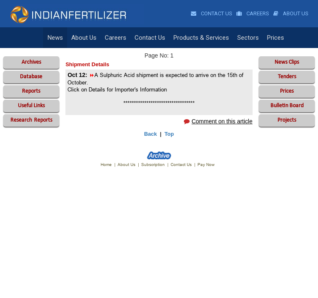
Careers (252, 13)
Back (150, 134)
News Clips (287, 62)
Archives (31, 62)
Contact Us (211, 13)
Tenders (287, 77)
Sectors (248, 37)
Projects (286, 120)
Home (106, 164)
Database (31, 77)
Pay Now (206, 164)
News (55, 37)
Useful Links (31, 106)
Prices (275, 37)
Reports (31, 91)
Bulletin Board (287, 106)
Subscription (153, 164)
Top (169, 134)
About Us (290, 13)
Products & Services (201, 37)
